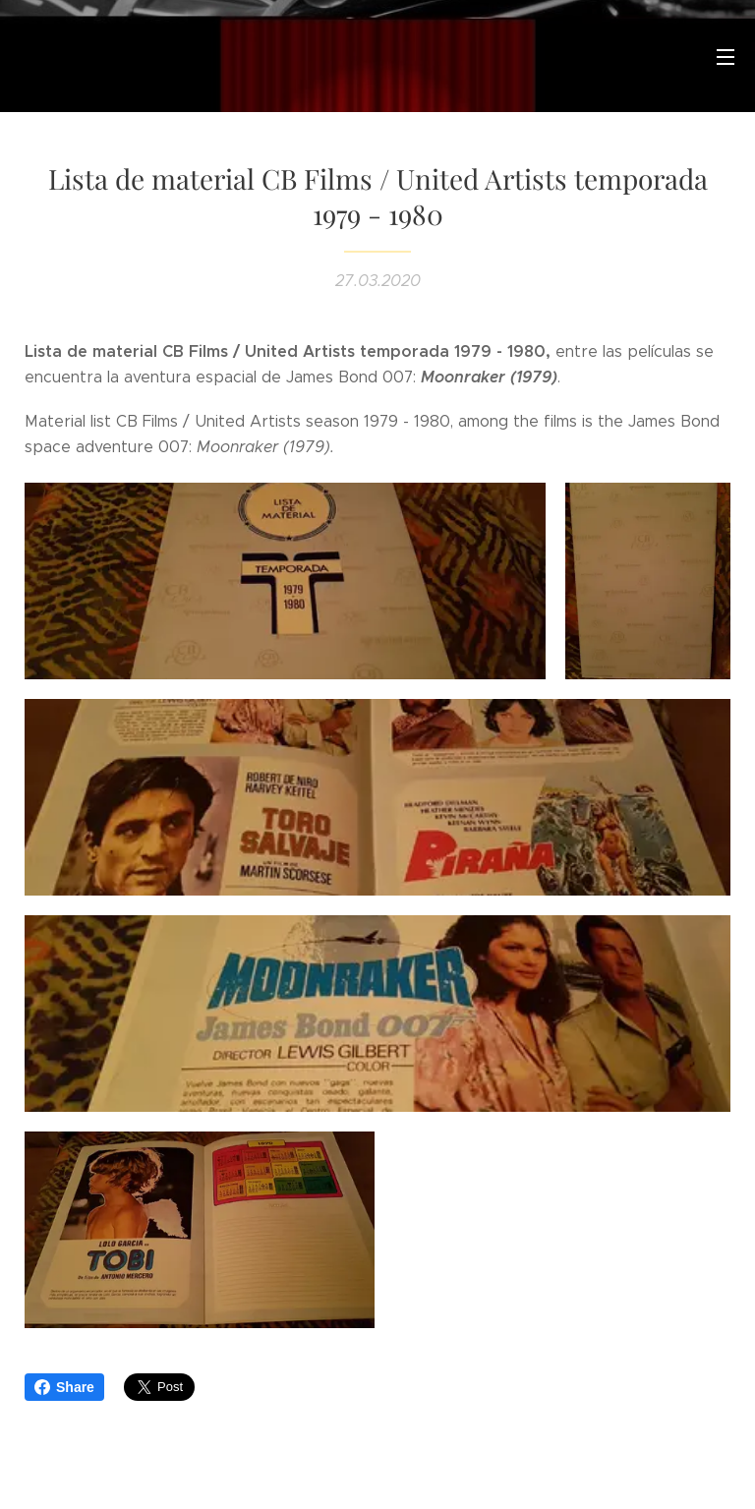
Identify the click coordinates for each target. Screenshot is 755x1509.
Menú (725, 57)
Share (64, 1387)
